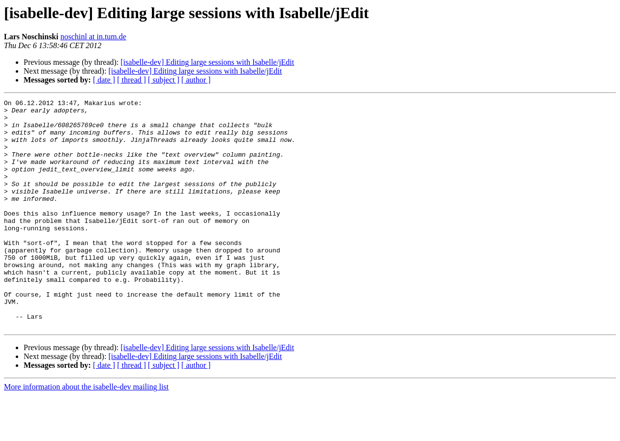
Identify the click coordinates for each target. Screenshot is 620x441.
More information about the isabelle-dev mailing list (86, 432)
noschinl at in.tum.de (93, 36)
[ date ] (104, 80)
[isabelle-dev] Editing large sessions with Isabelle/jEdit (207, 62)
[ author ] (196, 80)
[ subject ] (163, 80)
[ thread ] (131, 80)
